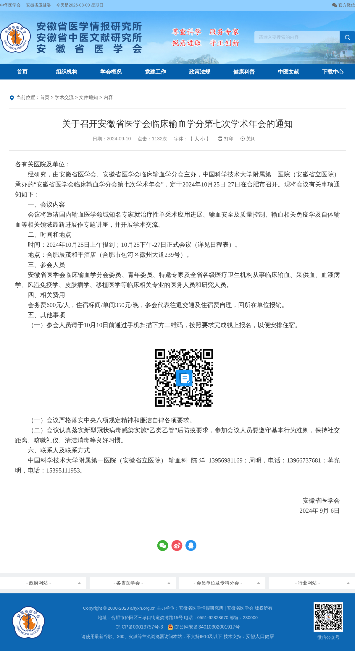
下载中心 (332, 72)
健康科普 (244, 72)
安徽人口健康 (260, 636)
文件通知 (88, 97)
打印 (225, 138)
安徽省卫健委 (38, 5)
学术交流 (64, 97)
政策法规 (199, 72)
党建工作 (155, 72)
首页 (22, 72)
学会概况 (111, 72)
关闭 (248, 138)
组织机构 (66, 72)
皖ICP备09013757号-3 (139, 626)
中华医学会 (10, 5)
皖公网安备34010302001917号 (203, 626)
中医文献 (288, 72)
